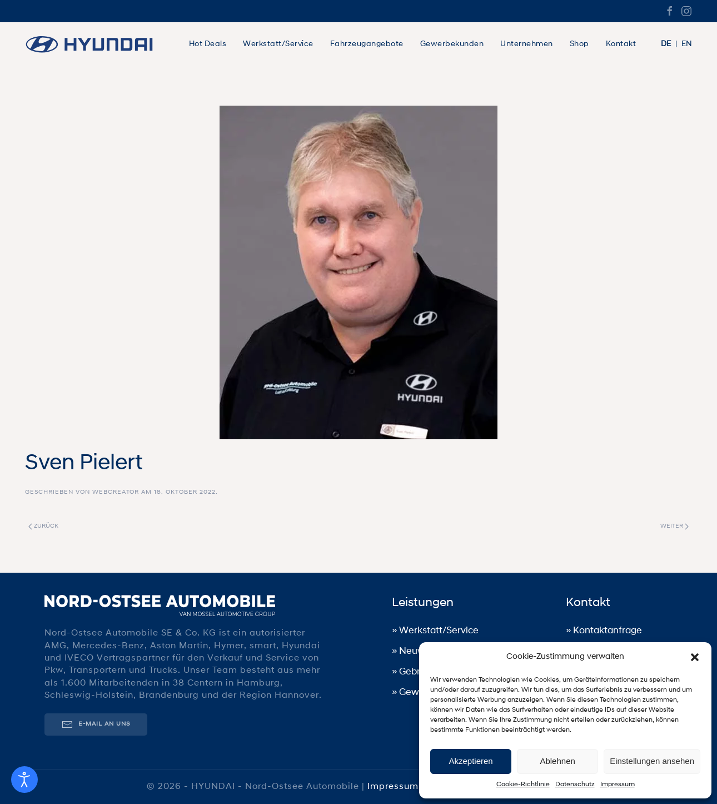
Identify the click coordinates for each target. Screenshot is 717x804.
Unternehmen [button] (526, 44)
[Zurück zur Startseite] (94, 44)
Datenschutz (575, 784)
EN (686, 44)
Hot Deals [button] (208, 44)
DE (666, 44)
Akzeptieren (470, 761)
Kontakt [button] (621, 44)
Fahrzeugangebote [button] (367, 44)
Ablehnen (557, 761)
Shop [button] (579, 44)
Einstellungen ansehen (652, 761)
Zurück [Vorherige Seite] (43, 526)
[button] (694, 657)
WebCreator (115, 492)
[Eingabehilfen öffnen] (24, 779)
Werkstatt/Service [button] (278, 44)
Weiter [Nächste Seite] (674, 526)
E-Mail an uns (95, 723)
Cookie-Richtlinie (523, 784)
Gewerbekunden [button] (452, 44)
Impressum (617, 784)
